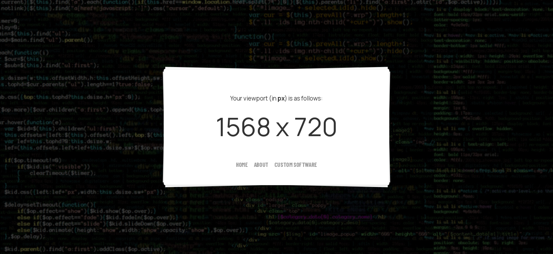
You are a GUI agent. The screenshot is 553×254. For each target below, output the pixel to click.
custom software (295, 164)
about (261, 164)
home (242, 164)
